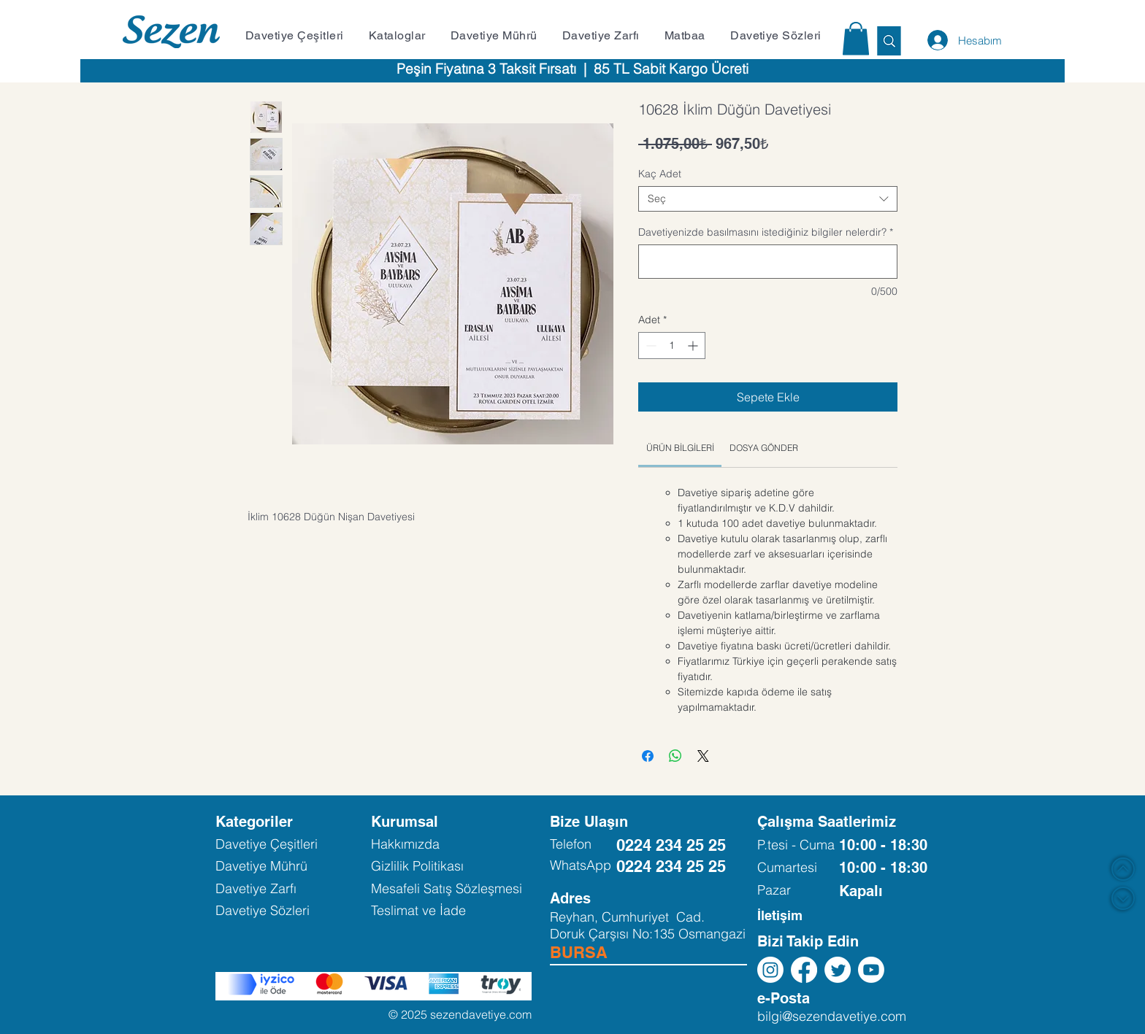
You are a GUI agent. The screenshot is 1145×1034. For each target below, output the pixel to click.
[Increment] (694, 345)
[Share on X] (703, 756)
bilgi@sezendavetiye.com (831, 1016)
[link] (680, 447)
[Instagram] (770, 970)
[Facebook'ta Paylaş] (647, 756)
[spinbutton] (672, 345)
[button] (299, 35)
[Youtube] (871, 970)
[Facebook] (804, 970)
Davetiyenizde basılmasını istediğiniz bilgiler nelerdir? (765, 232)
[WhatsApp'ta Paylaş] (675, 756)
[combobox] (767, 199)
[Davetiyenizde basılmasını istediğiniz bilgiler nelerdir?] (768, 261)
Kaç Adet (659, 173)
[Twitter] (837, 970)
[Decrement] (649, 345)
